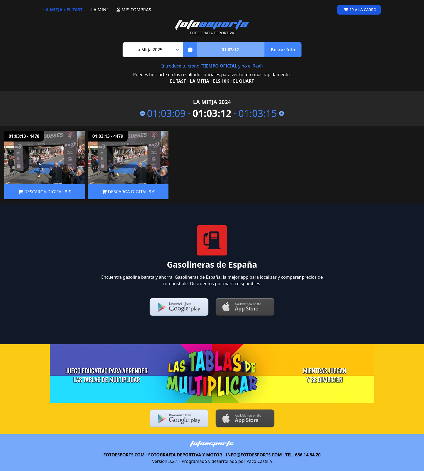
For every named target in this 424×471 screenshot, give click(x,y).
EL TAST (178, 81)
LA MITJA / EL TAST (62, 10)
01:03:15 (261, 113)
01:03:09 (163, 113)
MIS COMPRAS (134, 10)
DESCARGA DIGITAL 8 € (44, 192)
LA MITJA (199, 81)
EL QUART (243, 81)
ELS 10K (221, 81)
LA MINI (99, 10)
